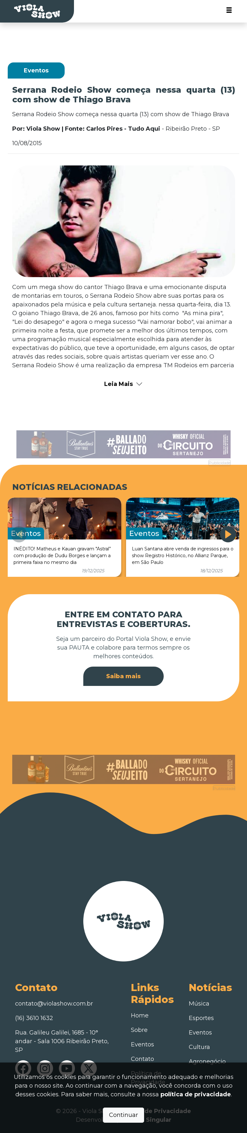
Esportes (201, 1018)
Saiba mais (123, 676)
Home (140, 1015)
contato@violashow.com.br (54, 1003)
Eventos (142, 1044)
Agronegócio (207, 1061)
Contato (142, 1059)
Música (199, 1003)
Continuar (123, 1115)
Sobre (139, 1030)
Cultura (199, 1047)
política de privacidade (195, 1094)
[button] (228, 534)
